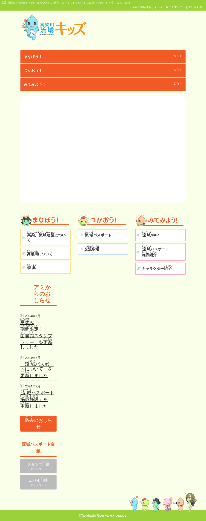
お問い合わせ (194, 7)
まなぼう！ (33, 57)
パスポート (98, 234)
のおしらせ (38, 422)
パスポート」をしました (37, 399)
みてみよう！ (35, 84)
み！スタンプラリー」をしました (36, 334)
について (46, 236)
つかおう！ (33, 70)
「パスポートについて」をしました (37, 370)
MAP (150, 234)
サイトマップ (174, 7)
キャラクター (157, 268)
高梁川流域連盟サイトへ (147, 7)
